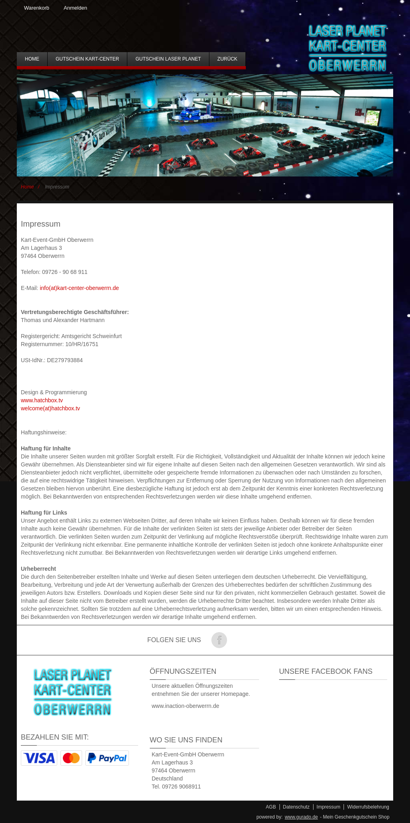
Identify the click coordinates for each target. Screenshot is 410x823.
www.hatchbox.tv (42, 400)
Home (27, 187)
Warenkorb (36, 8)
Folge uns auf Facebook (219, 640)
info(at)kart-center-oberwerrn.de (79, 288)
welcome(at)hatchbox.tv (50, 408)
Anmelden (75, 8)
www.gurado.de (301, 817)
